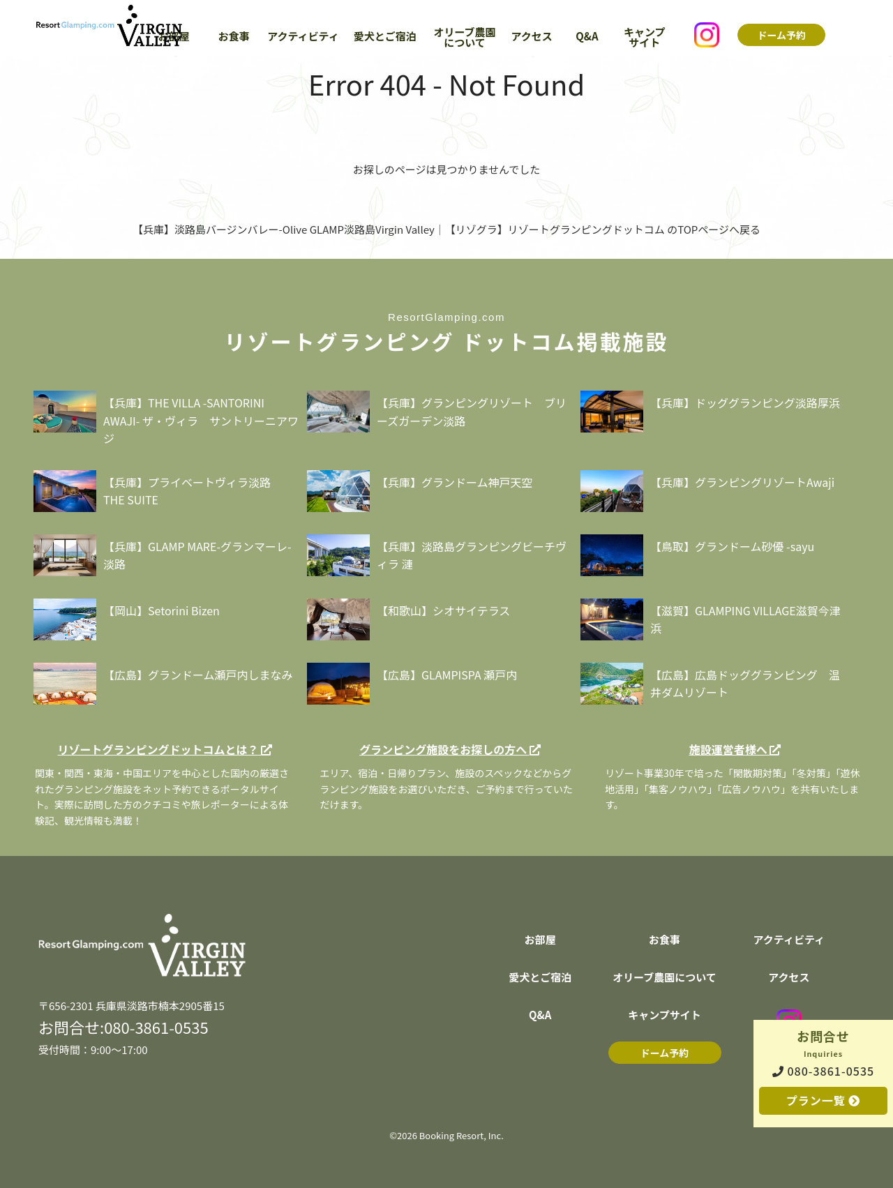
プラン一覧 (823, 1100)
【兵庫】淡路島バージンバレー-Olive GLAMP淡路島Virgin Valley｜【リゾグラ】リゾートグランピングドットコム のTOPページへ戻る (446, 229)
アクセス (532, 37)
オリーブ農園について (464, 38)
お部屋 (540, 940)
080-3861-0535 (823, 1070)
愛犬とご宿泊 (385, 37)
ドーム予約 (781, 36)
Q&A (587, 37)
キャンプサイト (645, 38)
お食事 (234, 37)
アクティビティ (302, 37)
